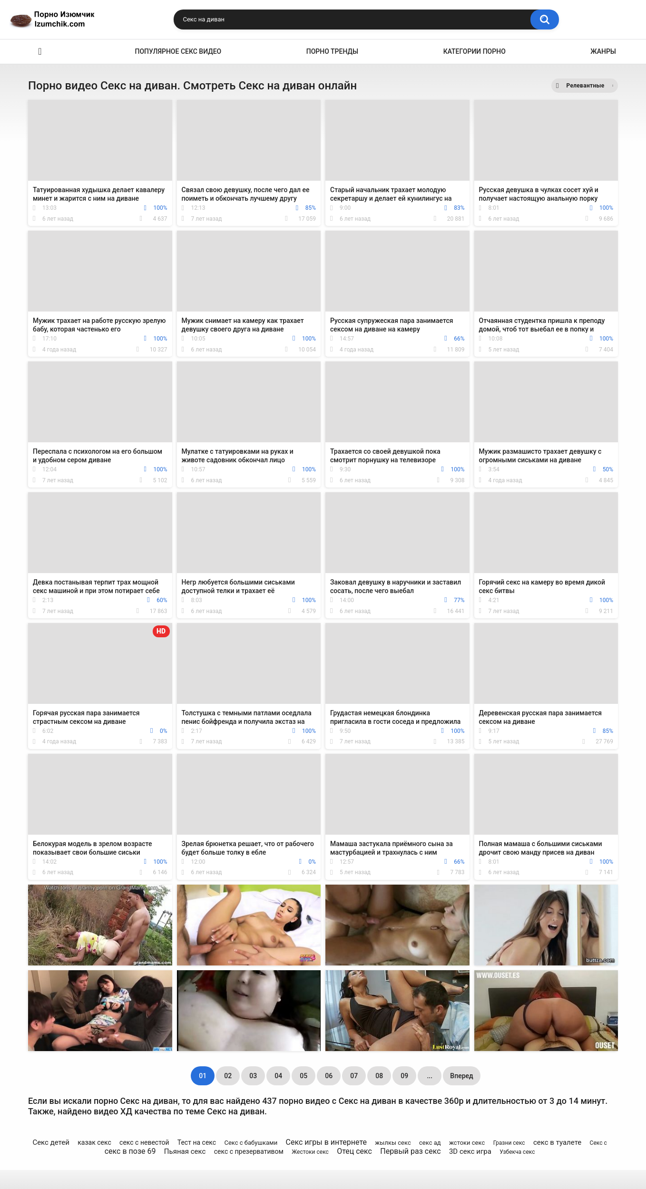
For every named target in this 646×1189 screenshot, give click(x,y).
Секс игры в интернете (326, 1142)
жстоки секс (467, 1142)
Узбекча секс (517, 1152)
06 (329, 1076)
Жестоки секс (310, 1152)
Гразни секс (509, 1143)
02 (228, 1076)
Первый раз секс (410, 1151)
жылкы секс (393, 1142)
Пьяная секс (185, 1151)
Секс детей (50, 1142)
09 (404, 1076)
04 (278, 1076)
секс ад (430, 1142)
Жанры (603, 51)
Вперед (461, 1076)
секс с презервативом (249, 1151)
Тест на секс (196, 1142)
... (429, 1076)
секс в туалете (557, 1142)
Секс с (598, 1143)
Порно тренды (332, 51)
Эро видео (40, 51)
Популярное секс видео (178, 51)
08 (379, 1076)
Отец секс (354, 1151)
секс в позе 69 (130, 1151)
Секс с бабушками (250, 1142)
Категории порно (474, 51)
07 (354, 1076)
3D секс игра (470, 1151)
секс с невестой (144, 1142)
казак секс (94, 1142)
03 (253, 1076)
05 (303, 1076)
